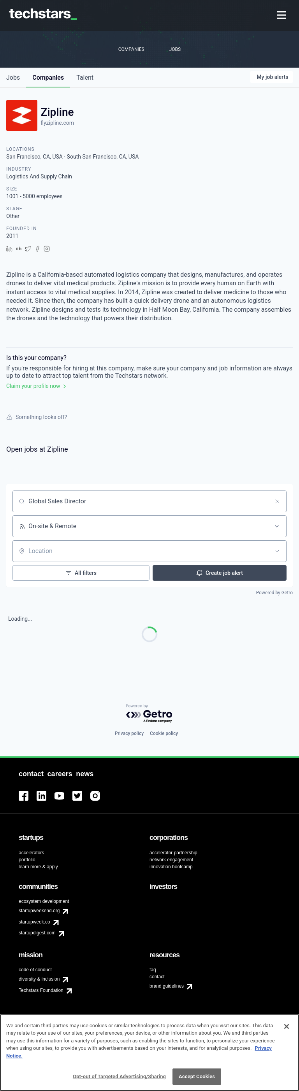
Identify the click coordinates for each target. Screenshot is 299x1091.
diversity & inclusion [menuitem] (39, 979)
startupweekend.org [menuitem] (39, 910)
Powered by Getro (274, 592)
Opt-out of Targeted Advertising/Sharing (119, 1076)
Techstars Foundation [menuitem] (41, 990)
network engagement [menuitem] (171, 859)
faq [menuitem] (153, 969)
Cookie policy (164, 733)
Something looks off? (36, 417)
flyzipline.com (57, 123)
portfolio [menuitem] (27, 859)
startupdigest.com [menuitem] (37, 933)
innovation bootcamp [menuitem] (171, 866)
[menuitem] (282, 15)
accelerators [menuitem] (31, 852)
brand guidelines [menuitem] (167, 986)
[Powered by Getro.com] (149, 713)
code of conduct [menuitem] (35, 969)
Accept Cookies (197, 1076)
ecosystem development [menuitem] (44, 901)
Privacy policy (129, 733)
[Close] (286, 1026)
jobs (13, 77)
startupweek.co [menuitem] (34, 922)
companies (48, 77)
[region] (149, 1052)
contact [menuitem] (157, 976)
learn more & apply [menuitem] (38, 866)
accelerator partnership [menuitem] (173, 852)
